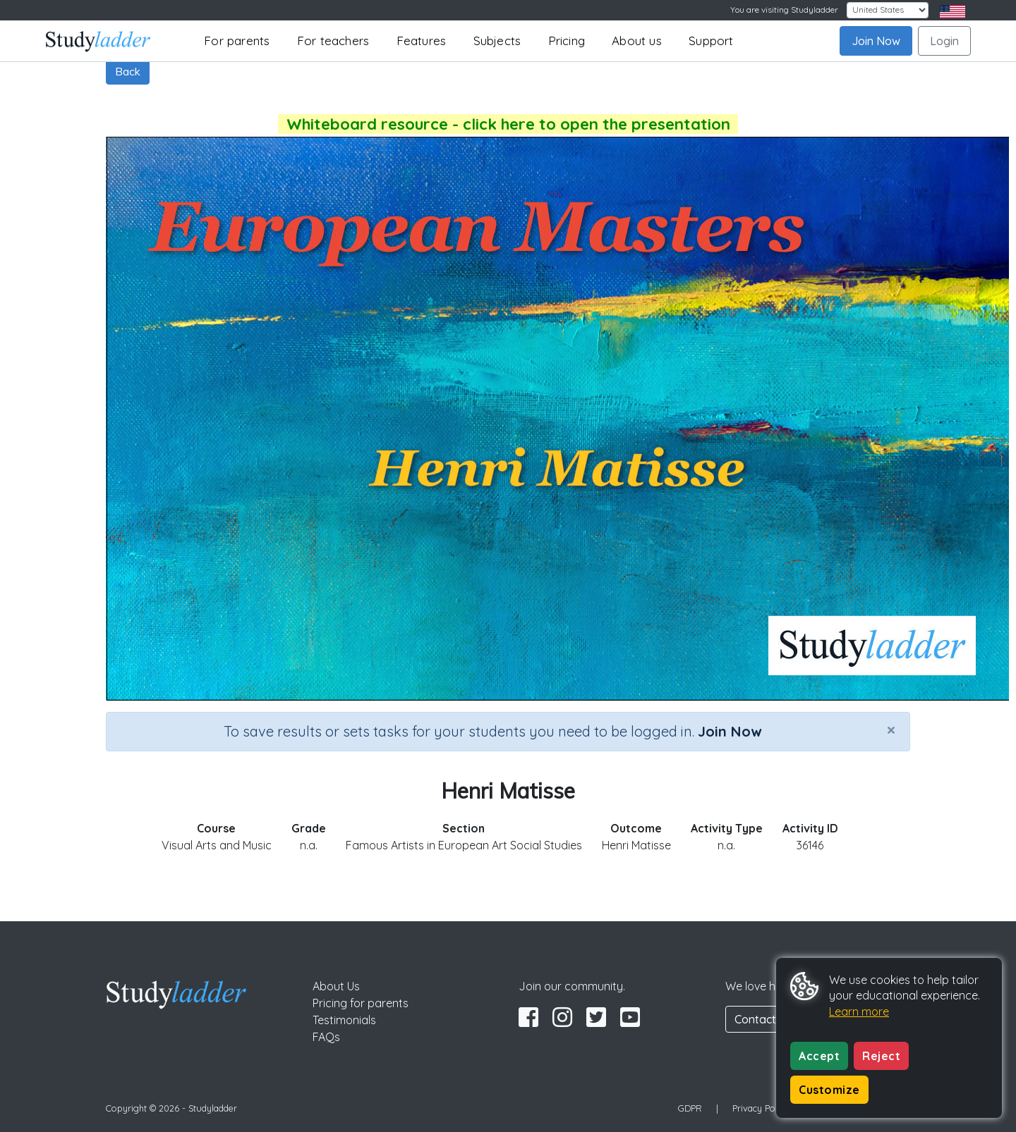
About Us (336, 986)
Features (422, 40)
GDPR (690, 1108)
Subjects (497, 40)
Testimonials (344, 1020)
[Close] (891, 729)
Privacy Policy (760, 1108)
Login (944, 41)
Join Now (876, 41)
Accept (819, 1056)
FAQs (326, 1037)
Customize (829, 1090)
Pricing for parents (361, 1003)
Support (711, 40)
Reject (881, 1056)
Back (127, 71)
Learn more (859, 1011)
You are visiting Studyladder (784, 9)
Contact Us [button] (763, 1019)
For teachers (333, 40)
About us (637, 40)
